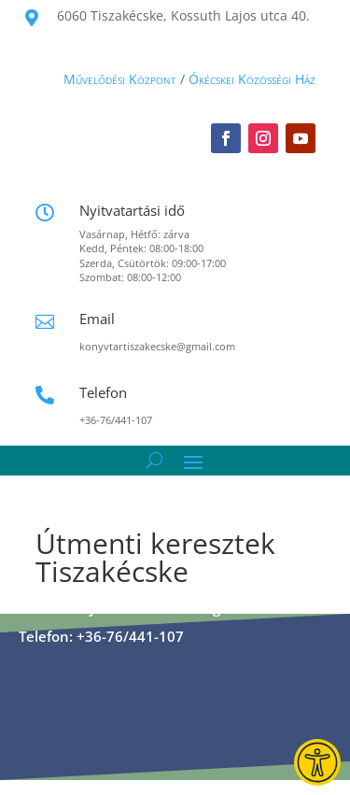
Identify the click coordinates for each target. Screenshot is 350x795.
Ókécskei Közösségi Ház (252, 79)
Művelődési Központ (119, 79)
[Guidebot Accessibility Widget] (317, 762)
